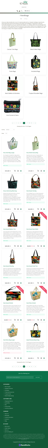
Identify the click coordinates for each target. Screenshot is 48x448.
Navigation (24, 7)
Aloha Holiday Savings (9, 395)
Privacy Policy (7, 406)
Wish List (7, 430)
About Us (7, 413)
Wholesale (7, 415)
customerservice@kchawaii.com (23, 438)
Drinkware (7, 390)
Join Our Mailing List (9, 431)
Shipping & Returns (9, 401)
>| (35, 123)
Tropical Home (8, 394)
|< (12, 123)
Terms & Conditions (9, 408)
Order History (7, 428)
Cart (27, 10)
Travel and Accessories (9, 392)
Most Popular (7, 386)
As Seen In (7, 419)
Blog (6, 421)
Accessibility (7, 403)
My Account (7, 426)
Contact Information (9, 417)
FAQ (5, 404)
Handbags (25, 18)
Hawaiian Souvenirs (9, 388)
